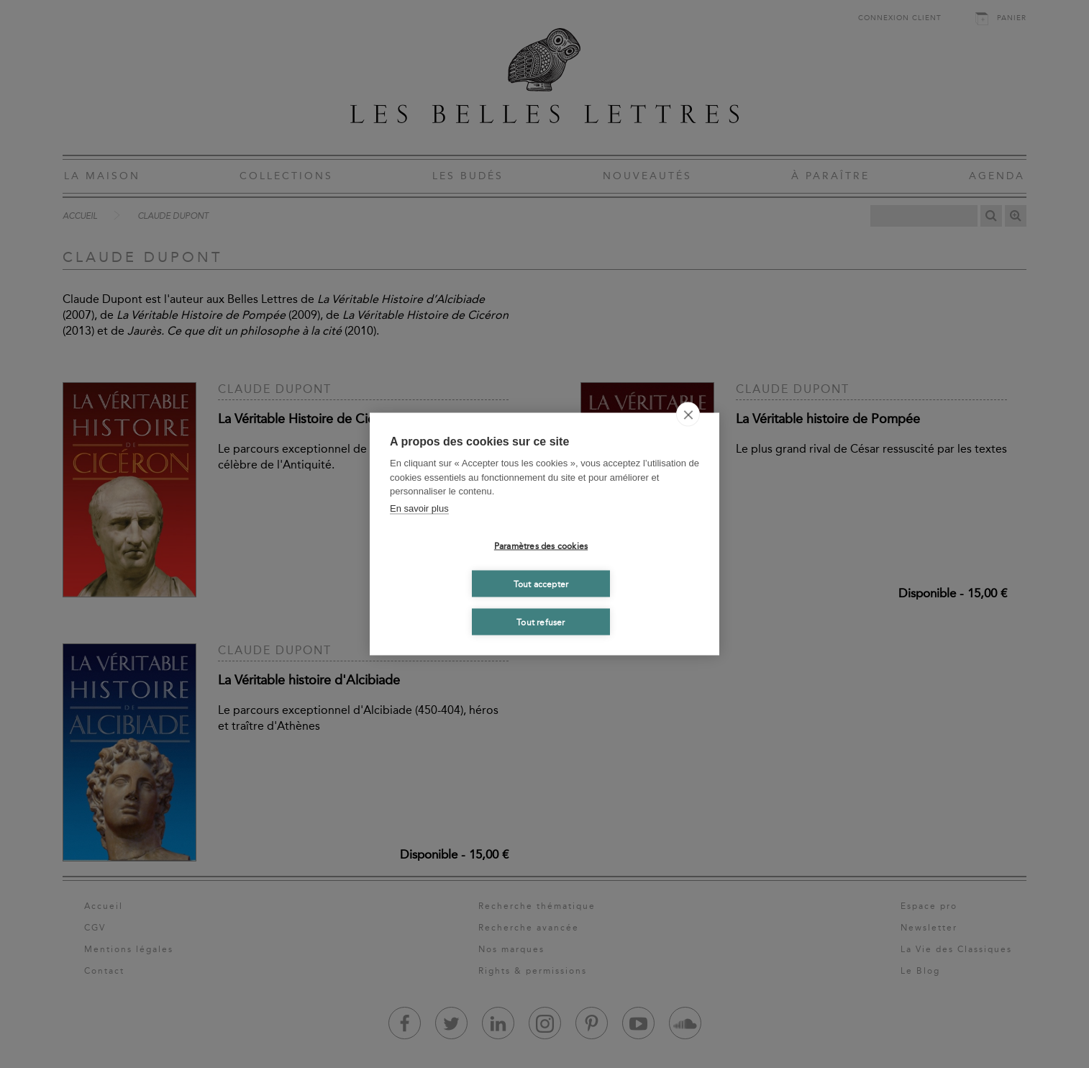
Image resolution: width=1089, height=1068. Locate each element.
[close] (688, 414)
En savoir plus (419, 507)
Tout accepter (541, 584)
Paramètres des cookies (541, 545)
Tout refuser (540, 622)
